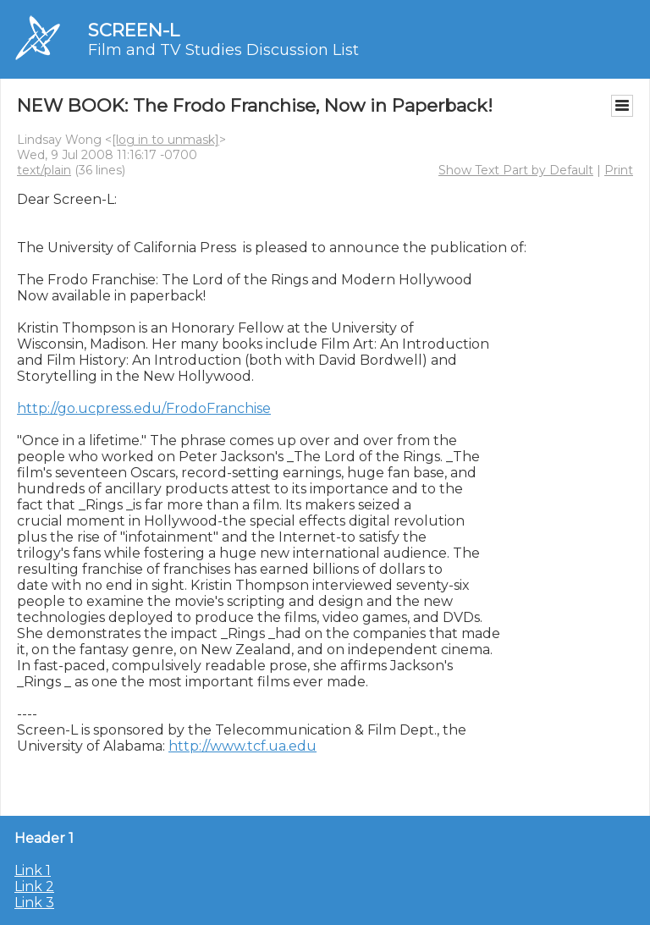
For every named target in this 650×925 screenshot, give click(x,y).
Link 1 (32, 870)
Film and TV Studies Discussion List (223, 50)
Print (618, 170)
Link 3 (34, 903)
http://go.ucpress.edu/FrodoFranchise (144, 408)
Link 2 (34, 886)
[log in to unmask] (165, 139)
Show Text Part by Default (515, 170)
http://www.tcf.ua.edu (242, 746)
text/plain (44, 170)
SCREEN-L (133, 30)
